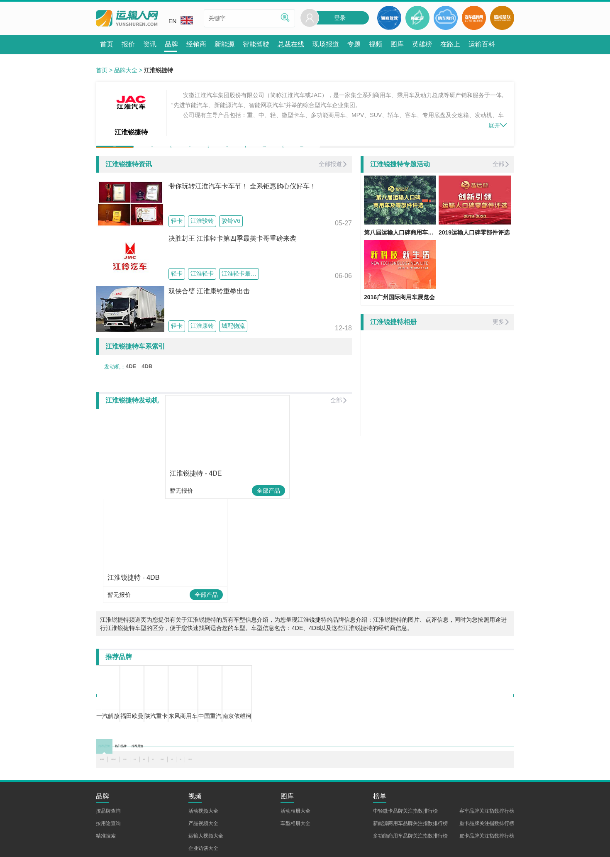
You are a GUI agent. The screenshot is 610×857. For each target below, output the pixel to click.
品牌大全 (125, 70)
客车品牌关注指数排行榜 (486, 769)
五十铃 (217, 717)
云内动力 (281, 717)
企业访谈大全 (203, 806)
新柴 (257, 717)
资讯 (189, 153)
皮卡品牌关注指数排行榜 (486, 793)
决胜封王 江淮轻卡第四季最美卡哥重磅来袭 (232, 253)
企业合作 (192, 846)
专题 (227, 153)
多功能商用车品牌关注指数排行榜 (410, 793)
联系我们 (134, 846)
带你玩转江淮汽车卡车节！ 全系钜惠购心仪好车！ (242, 200)
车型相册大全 (295, 781)
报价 (152, 153)
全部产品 (199, 541)
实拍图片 (301, 153)
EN (180, 20)
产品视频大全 (203, 781)
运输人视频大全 (205, 793)
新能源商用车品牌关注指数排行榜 (410, 781)
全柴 (306, 717)
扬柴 (238, 717)
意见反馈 (220, 846)
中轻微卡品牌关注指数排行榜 (405, 769)
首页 (101, 70)
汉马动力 (189, 717)
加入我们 (163, 846)
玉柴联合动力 (153, 717)
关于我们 (106, 846)
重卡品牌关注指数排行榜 (486, 781)
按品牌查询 (108, 769)
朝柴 (325, 717)
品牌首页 (114, 153)
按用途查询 (108, 781)
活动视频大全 (203, 769)
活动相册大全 (295, 769)
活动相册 (264, 153)
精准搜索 (106, 793)
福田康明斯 (114, 717)
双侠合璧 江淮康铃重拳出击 (209, 305)
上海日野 (349, 717)
